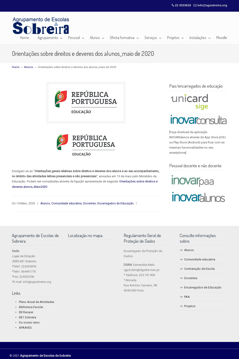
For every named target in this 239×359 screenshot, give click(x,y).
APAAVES (25, 327)
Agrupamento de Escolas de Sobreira (41, 26)
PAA (187, 297)
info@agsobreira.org (212, 5)
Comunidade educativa (66, 203)
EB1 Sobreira (27, 317)
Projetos (189, 306)
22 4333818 (183, 5)
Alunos (28, 67)
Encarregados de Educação (115, 203)
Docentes (89, 203)
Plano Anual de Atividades (36, 302)
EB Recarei (26, 312)
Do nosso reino (29, 322)
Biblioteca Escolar (31, 307)
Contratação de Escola (199, 268)
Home (15, 67)
